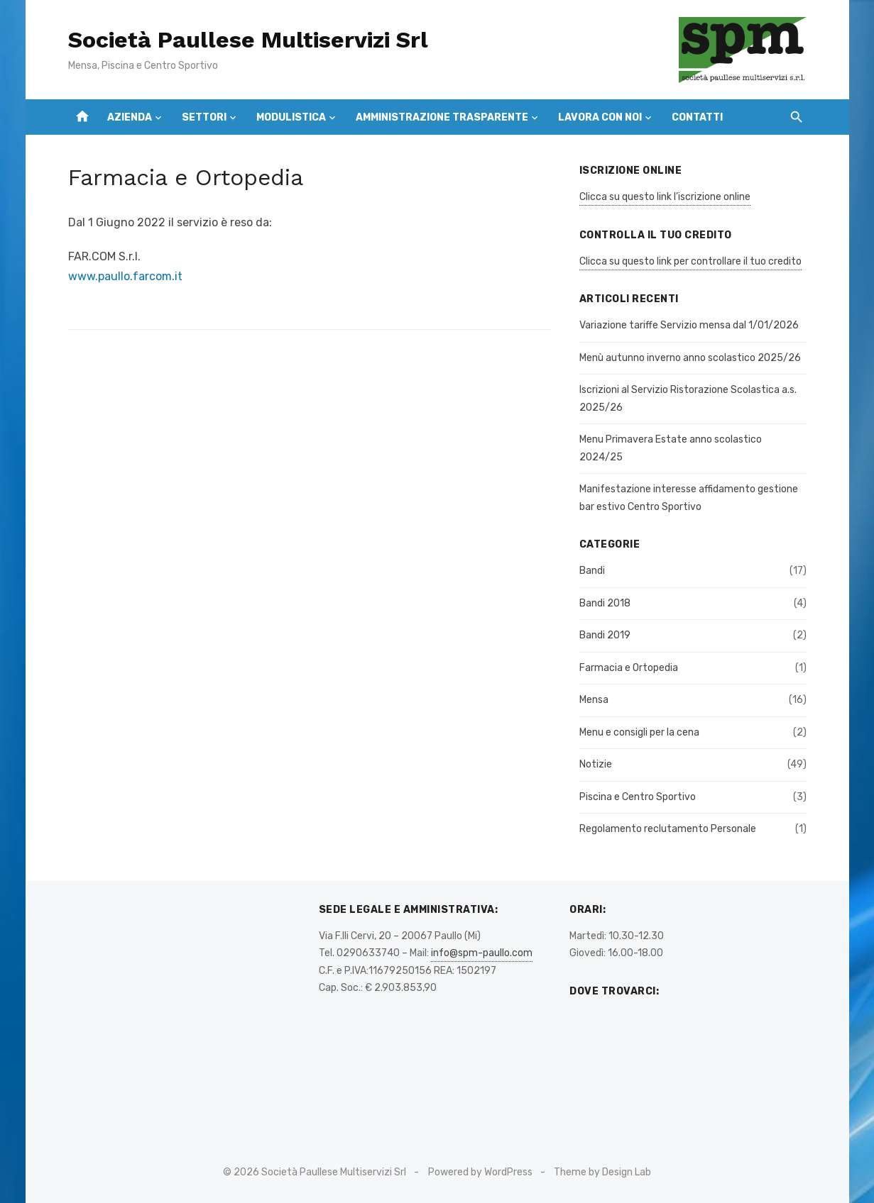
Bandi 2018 (604, 603)
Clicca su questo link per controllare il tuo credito (690, 261)
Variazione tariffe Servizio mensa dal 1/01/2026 (689, 325)
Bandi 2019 (604, 635)
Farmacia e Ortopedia (628, 668)
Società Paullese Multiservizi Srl (248, 39)
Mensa (593, 700)
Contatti (697, 117)
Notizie (595, 764)
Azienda (129, 117)
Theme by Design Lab (602, 1172)
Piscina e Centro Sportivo (637, 797)
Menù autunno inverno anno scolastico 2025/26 (690, 358)
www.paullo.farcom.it (125, 276)
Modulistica (291, 117)
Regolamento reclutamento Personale (667, 829)
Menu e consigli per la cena (639, 732)
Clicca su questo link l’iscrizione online (664, 197)
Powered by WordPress (480, 1172)
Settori (204, 117)
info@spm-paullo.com (481, 953)
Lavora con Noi (600, 117)
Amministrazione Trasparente (442, 117)
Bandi (592, 571)
